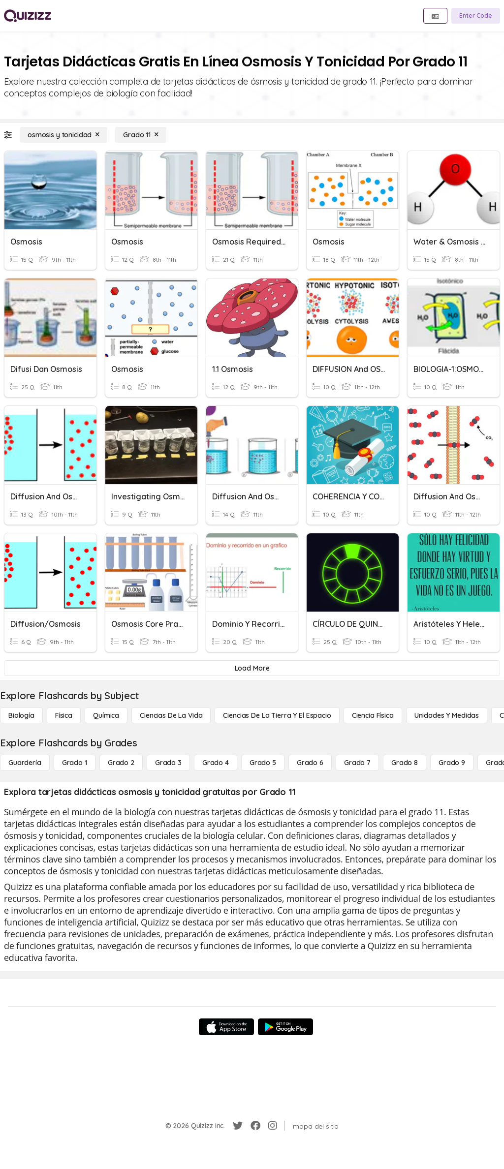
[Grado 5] (262, 762)
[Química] (106, 715)
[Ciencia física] (373, 715)
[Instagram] (272, 1126)
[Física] (64, 715)
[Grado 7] (357, 762)
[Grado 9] (451, 762)
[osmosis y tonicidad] (63, 135)
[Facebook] (255, 1126)
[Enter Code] (475, 16)
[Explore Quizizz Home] (27, 15)
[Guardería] (25, 762)
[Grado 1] (74, 762)
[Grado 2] (121, 762)
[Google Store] (285, 1026)
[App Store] (226, 1026)
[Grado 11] (140, 135)
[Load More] (252, 668)
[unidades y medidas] (446, 715)
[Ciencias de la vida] (171, 715)
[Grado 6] (310, 762)
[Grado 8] (404, 762)
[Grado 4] (215, 762)
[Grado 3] (168, 762)
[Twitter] (238, 1126)
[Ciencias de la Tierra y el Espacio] (277, 715)
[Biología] (21, 715)
